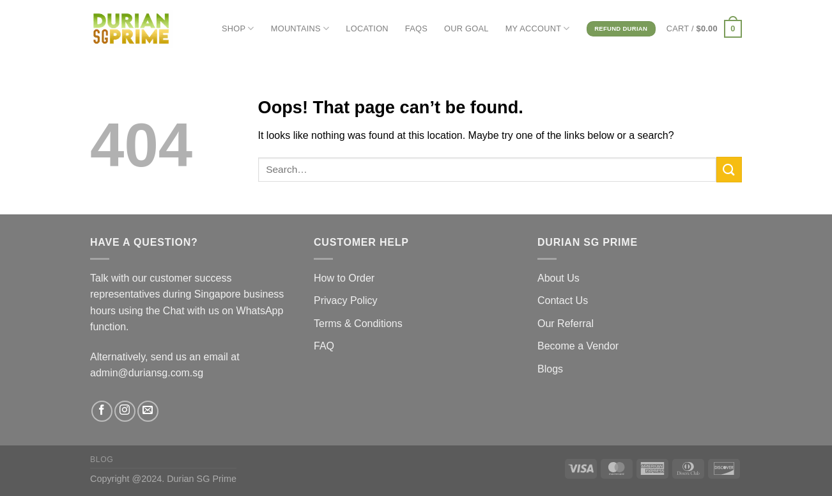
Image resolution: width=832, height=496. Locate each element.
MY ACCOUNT (537, 28)
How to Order (344, 278)
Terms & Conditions (358, 323)
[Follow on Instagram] (124, 411)
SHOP (238, 28)
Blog (101, 459)
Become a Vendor (578, 345)
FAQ (324, 345)
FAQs (416, 28)
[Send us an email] (147, 411)
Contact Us (562, 300)
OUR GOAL (466, 28)
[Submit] (729, 169)
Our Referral (565, 323)
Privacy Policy (346, 300)
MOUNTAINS (300, 28)
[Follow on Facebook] (101, 411)
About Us (558, 278)
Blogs (550, 369)
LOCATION (367, 28)
